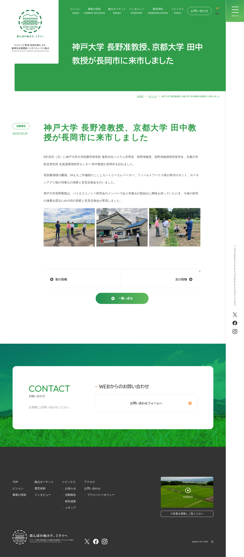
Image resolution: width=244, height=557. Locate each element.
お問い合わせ (199, 10)
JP (217, 8)
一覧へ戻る (125, 298)
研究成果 (70, 501)
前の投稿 (61, 279)
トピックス (69, 481)
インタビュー (42, 494)
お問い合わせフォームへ (146, 403)
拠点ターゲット (44, 481)
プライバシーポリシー (101, 494)
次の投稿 (181, 279)
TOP (15, 481)
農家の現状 (19, 494)
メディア (70, 507)
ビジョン (18, 488)
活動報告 (70, 494)
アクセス (89, 481)
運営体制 (39, 488)
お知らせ (70, 488)
